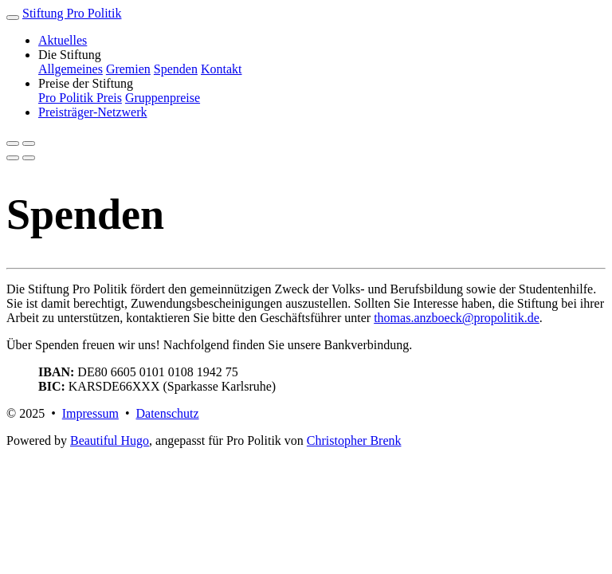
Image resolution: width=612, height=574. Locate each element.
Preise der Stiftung (85, 83)
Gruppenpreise (162, 97)
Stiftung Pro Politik (71, 13)
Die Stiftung (69, 54)
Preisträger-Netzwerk (92, 112)
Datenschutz (166, 413)
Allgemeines (70, 69)
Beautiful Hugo (109, 440)
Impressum (90, 413)
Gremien (128, 69)
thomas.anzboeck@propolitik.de (456, 317)
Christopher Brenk (354, 440)
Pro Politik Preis (80, 97)
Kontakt (221, 69)
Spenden (176, 69)
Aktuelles (62, 40)
